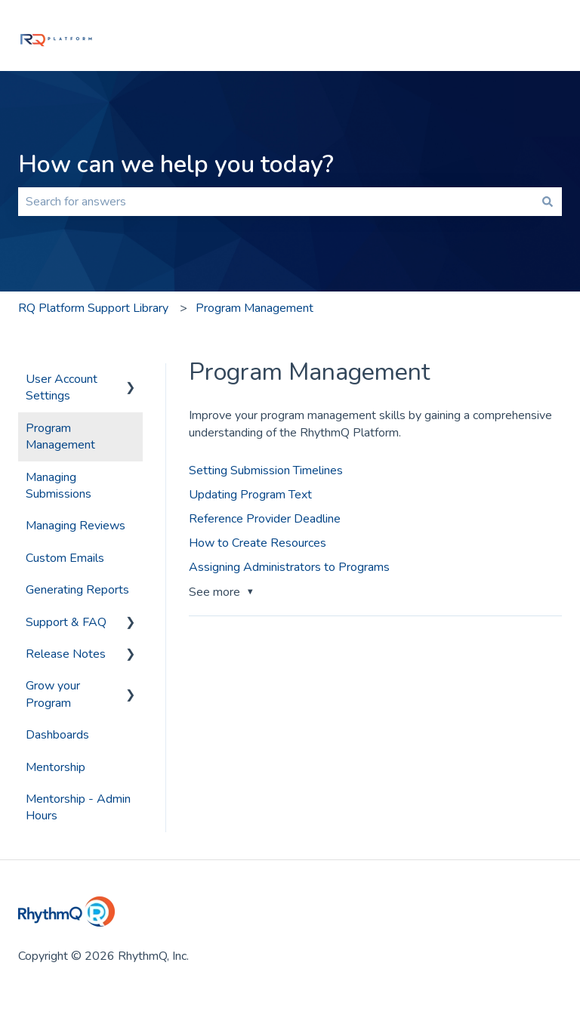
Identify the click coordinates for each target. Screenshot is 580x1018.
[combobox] (275, 201)
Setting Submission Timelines (266, 470)
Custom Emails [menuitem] (65, 558)
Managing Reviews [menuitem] (75, 525)
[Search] (547, 201)
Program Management (254, 308)
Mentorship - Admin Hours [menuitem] (78, 807)
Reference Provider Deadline (265, 519)
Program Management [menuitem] (60, 436)
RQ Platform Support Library (93, 308)
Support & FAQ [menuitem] (66, 622)
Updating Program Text (250, 494)
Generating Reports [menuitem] (77, 589)
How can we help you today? (176, 164)
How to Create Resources (257, 543)
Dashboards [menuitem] (57, 734)
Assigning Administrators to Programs (289, 567)
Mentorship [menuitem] (55, 767)
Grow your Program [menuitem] (53, 694)
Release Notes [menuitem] (66, 654)
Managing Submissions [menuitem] (58, 485)
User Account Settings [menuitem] (61, 387)
